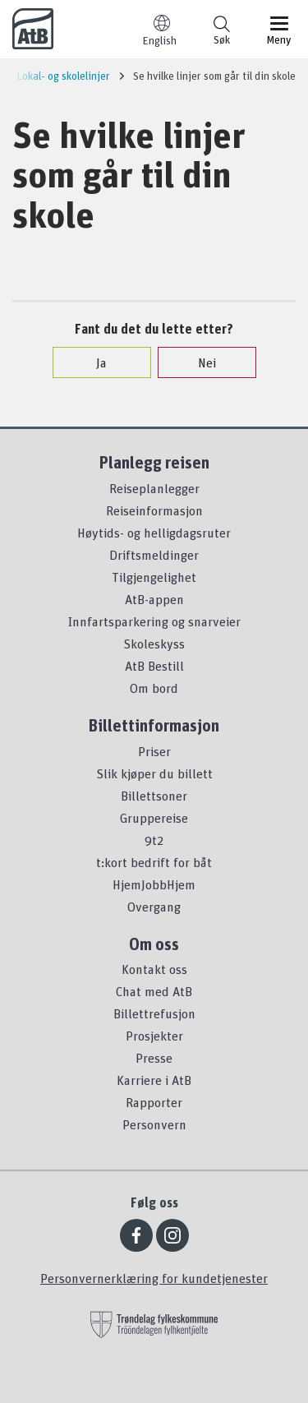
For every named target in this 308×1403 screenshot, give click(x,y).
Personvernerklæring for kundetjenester (154, 1278)
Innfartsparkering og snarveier (154, 621)
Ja (93, 362)
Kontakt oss (154, 969)
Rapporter (154, 1102)
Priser (154, 751)
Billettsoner (154, 795)
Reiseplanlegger (154, 488)
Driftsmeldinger (154, 555)
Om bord (154, 688)
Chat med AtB (154, 991)
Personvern (154, 1124)
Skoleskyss (154, 643)
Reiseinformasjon (154, 510)
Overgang (154, 906)
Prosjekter (154, 1035)
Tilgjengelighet (154, 577)
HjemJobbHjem (154, 884)
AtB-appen (154, 599)
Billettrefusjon (154, 1013)
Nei (199, 362)
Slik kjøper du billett (154, 773)
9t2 (154, 840)
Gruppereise (154, 818)
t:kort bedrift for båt (154, 862)
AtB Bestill (154, 666)
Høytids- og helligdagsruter (154, 532)
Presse (154, 1058)
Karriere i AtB (154, 1080)
